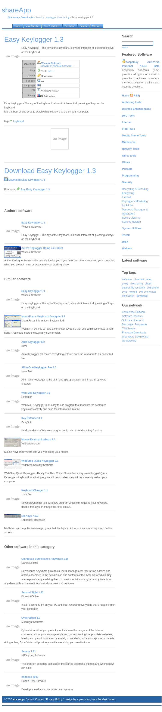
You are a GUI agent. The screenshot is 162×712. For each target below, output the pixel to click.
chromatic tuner (143, 279)
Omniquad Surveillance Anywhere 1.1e (44, 558)
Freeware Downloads (134, 332)
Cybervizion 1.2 (30, 617)
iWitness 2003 (29, 676)
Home (125, 95)
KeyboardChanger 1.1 (34, 490)
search (125, 47)
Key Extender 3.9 (31, 418)
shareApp (18, 699)
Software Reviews (132, 316)
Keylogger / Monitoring (57, 17)
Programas (141, 324)
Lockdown (128, 205)
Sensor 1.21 (28, 651)
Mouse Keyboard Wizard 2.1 (38, 439)
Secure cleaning (131, 217)
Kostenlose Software (134, 312)
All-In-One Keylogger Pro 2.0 (38, 367)
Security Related (131, 221)
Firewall (126, 197)
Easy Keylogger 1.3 (33, 222)
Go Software (129, 340)
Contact (39, 699)
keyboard (18, 121)
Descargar (128, 324)
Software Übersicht (133, 320)
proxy (125, 283)
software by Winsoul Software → (57, 66)
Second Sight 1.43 (32, 592)
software (127, 279)
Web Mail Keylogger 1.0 (35, 392)
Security (39, 17)
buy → (51, 71)
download (142, 295)
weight (133, 291)
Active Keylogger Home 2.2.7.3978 (42, 248)
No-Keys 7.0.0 (29, 515)
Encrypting (128, 193)
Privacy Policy (54, 699)
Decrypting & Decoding (135, 189)
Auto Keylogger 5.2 (33, 341)
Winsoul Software (51, 63)
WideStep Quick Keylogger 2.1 (39, 460)
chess (148, 283)
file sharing (136, 283)
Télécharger (129, 328)
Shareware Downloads (135, 336)
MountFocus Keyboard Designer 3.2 (43, 316)
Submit (30, 699)
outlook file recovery (133, 287)
